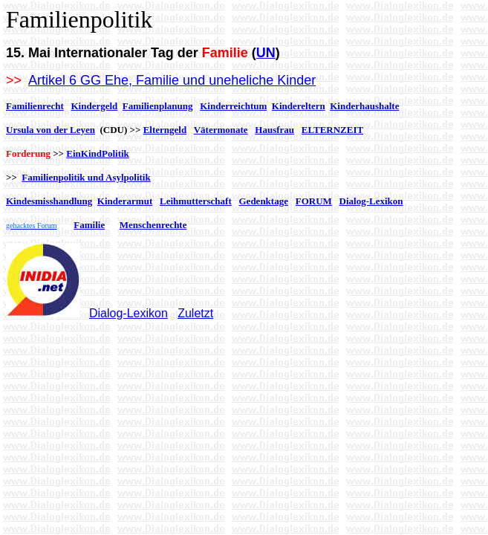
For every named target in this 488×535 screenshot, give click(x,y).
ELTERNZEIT (332, 129)
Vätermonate (221, 129)
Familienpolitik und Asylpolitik (86, 177)
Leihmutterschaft (196, 201)
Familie (89, 224)
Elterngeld (165, 129)
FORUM (314, 201)
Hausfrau (274, 129)
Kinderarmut (124, 201)
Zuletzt (195, 313)
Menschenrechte (153, 224)
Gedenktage (263, 201)
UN (266, 52)
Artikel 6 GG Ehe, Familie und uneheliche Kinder (172, 80)
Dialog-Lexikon (371, 201)
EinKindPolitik (97, 153)
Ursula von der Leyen (50, 129)
